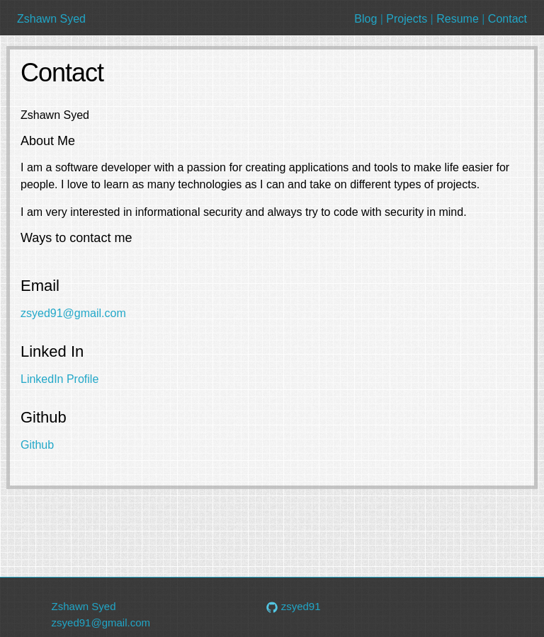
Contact (507, 19)
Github (37, 445)
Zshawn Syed (51, 19)
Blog (365, 19)
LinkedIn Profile (59, 379)
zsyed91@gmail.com (73, 313)
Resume (457, 19)
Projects (406, 19)
